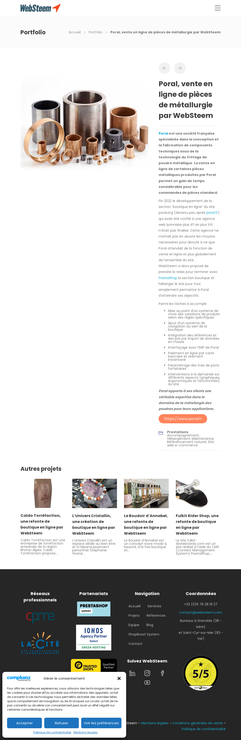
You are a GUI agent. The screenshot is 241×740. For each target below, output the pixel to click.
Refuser (61, 723)
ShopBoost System (144, 634)
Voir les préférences (101, 723)
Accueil (75, 32)
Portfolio (95, 32)
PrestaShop (168, 278)
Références (156, 615)
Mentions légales (85, 732)
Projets (134, 615)
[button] (119, 678)
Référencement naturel (186, 442)
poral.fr (212, 212)
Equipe (134, 625)
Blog (149, 625)
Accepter (24, 723)
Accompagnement (183, 435)
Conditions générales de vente (197, 723)
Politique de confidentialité (52, 732)
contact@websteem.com (200, 612)
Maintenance (203, 438)
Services (154, 606)
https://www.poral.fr (183, 418)
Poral (163, 133)
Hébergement (178, 438)
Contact (135, 643)
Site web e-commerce (190, 444)
